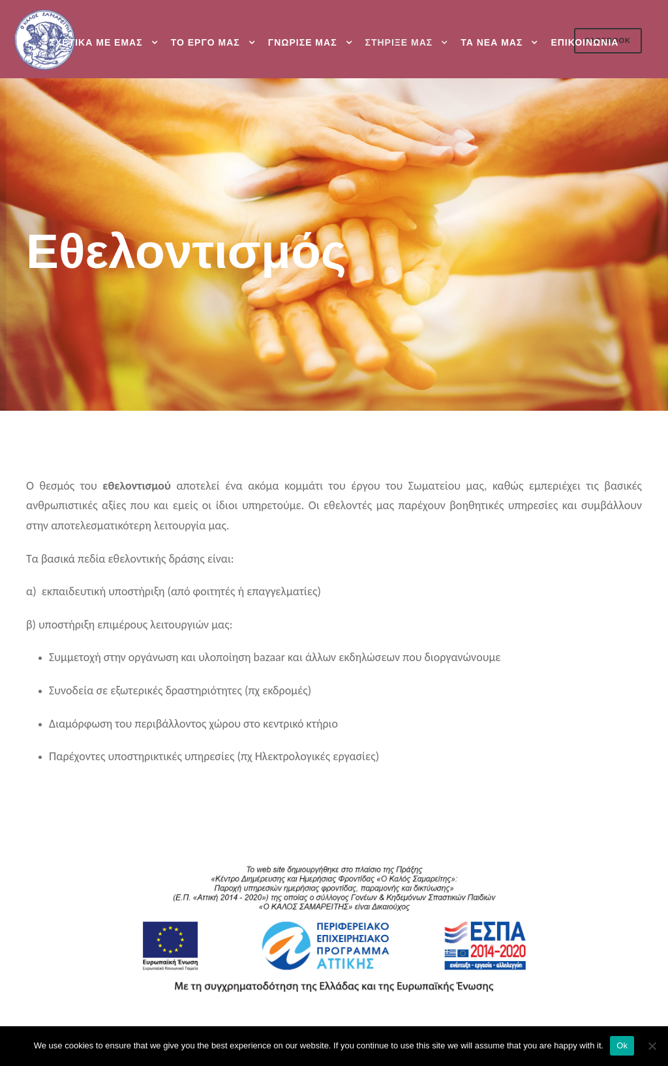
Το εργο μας (205, 42)
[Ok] (651, 1045)
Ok (622, 1045)
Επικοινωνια (584, 42)
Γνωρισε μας (302, 42)
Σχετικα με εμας (96, 42)
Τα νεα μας (492, 42)
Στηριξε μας (399, 42)
